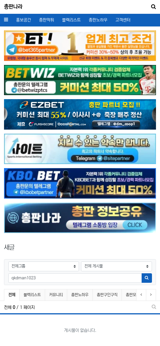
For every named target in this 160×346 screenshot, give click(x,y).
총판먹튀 (46, 20)
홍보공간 (23, 20)
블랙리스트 (71, 20)
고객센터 (122, 20)
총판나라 (13, 7)
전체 (11, 295)
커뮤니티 (56, 295)
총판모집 (133, 295)
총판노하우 (98, 20)
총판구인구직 (107, 295)
